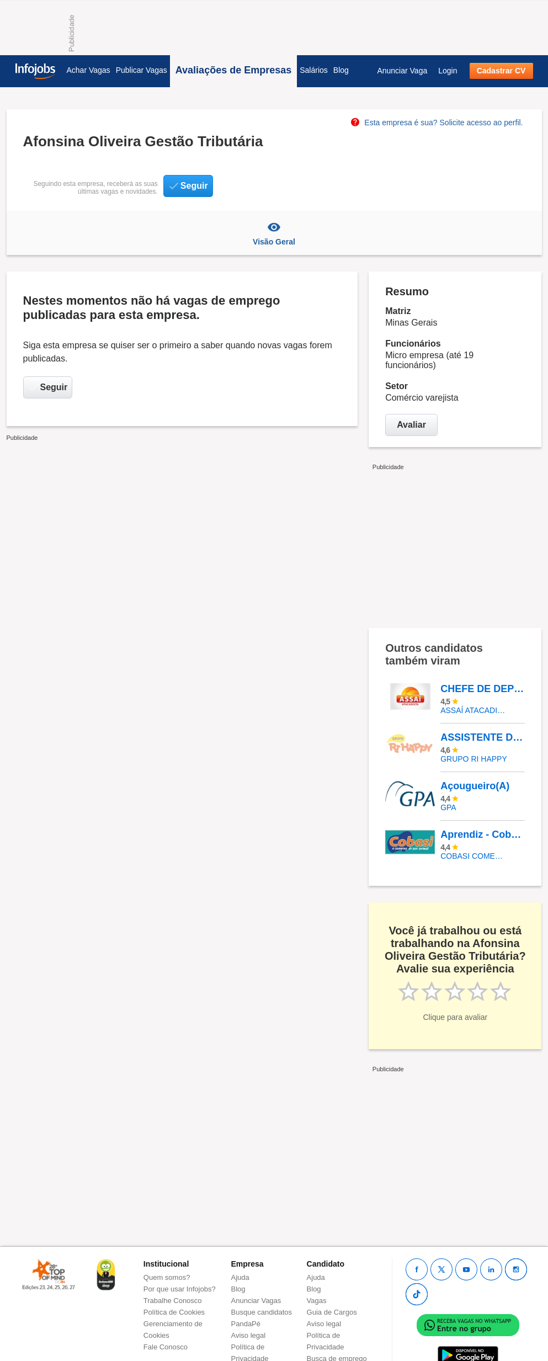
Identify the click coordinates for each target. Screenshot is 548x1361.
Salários (314, 70)
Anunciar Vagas (256, 1300)
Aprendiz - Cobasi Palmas (482, 834)
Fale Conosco (165, 1347)
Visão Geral (274, 233)
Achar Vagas (88, 70)
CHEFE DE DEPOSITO (482, 688)
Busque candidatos (261, 1312)
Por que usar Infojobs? (179, 1289)
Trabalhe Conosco (172, 1300)
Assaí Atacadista (474, 710)
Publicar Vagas (141, 70)
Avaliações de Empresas (233, 70)
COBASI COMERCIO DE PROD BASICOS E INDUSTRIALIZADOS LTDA (474, 856)
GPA (448, 807)
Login (447, 70)
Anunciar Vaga (402, 70)
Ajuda (240, 1277)
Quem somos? (166, 1277)
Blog (341, 70)
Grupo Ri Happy (473, 758)
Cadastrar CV (501, 70)
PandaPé (246, 1324)
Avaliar (411, 424)
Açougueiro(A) (474, 785)
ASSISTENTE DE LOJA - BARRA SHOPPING (482, 737)
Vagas (317, 1300)
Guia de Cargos (332, 1312)
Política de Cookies (174, 1312)
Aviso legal (248, 1335)
